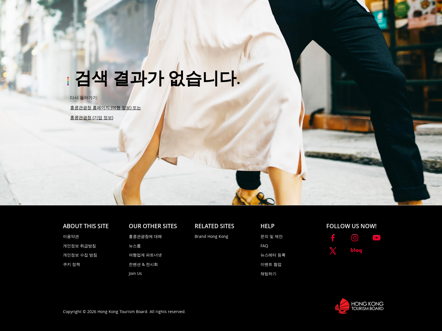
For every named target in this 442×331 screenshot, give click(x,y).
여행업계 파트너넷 (145, 255)
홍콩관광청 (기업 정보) (91, 117)
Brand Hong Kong (211, 236)
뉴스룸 (135, 245)
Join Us (135, 273)
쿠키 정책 (71, 264)
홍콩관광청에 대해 (145, 236)
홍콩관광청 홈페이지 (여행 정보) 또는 (105, 107)
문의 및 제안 (271, 236)
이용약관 (71, 236)
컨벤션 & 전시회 (143, 264)
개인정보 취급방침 (79, 245)
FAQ (264, 245)
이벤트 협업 (271, 264)
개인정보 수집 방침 (80, 255)
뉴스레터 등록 (273, 255)
